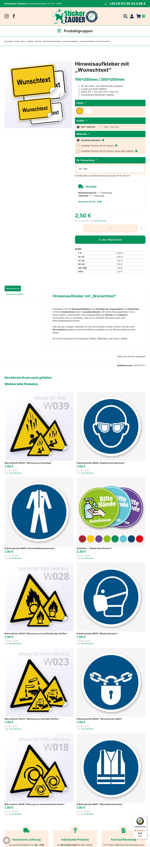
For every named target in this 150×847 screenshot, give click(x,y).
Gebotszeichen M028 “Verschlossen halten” (99, 719)
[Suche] (125, 16)
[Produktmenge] (110, 228)
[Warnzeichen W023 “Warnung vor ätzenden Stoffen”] (39, 649)
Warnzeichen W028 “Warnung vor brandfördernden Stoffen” (36, 633)
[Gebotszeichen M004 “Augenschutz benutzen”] (111, 393)
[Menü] (145, 817)
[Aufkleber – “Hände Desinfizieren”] (111, 479)
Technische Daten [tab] (14, 294)
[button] (6, 840)
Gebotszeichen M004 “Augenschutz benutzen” (101, 463)
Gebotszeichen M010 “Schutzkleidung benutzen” (30, 548)
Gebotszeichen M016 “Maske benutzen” (97, 633)
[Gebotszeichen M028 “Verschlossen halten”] (111, 649)
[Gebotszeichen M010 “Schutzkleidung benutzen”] (39, 479)
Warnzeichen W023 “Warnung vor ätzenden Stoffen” (32, 719)
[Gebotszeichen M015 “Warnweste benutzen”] (111, 734)
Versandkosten (100, 221)
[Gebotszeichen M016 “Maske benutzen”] (111, 564)
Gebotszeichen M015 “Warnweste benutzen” (100, 804)
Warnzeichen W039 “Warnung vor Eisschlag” (28, 463)
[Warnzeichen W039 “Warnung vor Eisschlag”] (39, 393)
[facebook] (14, 16)
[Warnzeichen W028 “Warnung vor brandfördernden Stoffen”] (39, 564)
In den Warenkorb (110, 239)
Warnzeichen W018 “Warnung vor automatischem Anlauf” (35, 804)
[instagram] (7, 16)
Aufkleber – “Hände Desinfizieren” (94, 548)
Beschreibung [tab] (13, 288)
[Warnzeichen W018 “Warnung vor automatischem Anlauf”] (39, 734)
